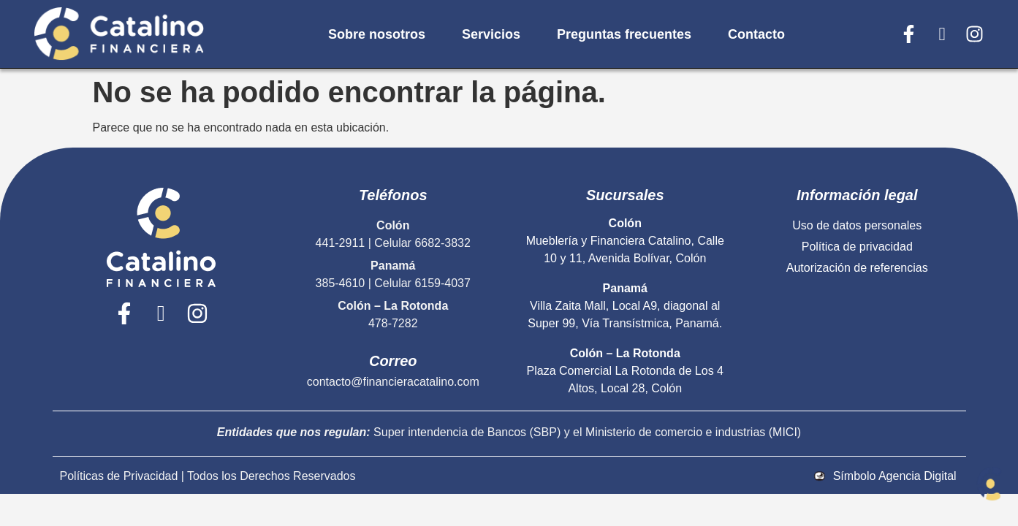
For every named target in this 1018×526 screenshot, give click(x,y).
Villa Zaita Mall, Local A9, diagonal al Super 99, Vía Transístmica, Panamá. (625, 305)
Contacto (756, 34)
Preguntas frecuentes (624, 34)
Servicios (491, 34)
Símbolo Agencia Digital (895, 476)
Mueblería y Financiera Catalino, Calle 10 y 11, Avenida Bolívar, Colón (625, 240)
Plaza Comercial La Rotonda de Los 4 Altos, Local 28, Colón (625, 370)
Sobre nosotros (376, 34)
